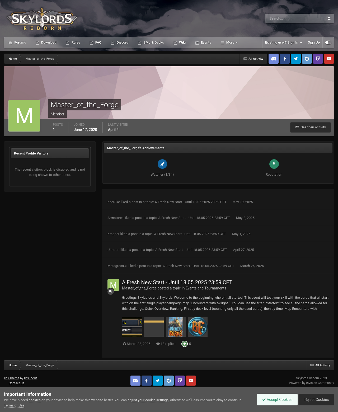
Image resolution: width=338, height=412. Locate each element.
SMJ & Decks (153, 42)
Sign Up (314, 42)
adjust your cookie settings (148, 400)
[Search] (279, 18)
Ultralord (113, 250)
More (230, 42)
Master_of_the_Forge (139, 288)
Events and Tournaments (206, 288)
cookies (35, 400)
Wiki (182, 42)
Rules (75, 42)
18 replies (165, 344)
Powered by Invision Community (311, 383)
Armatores (115, 218)
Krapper (113, 234)
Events (205, 42)
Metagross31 (117, 266)
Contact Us (16, 383)
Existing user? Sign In (283, 42)
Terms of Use (14, 405)
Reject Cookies (315, 399)
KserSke (113, 202)
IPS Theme (11, 378)
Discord (122, 42)
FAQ (97, 42)
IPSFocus (30, 378)
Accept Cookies (276, 399)
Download (48, 42)
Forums (19, 42)
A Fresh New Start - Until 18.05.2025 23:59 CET (191, 202)
